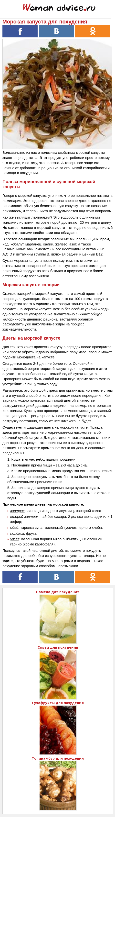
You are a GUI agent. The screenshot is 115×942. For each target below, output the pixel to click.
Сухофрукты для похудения (58, 702)
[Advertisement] (57, 874)
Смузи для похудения (58, 647)
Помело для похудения (57, 591)
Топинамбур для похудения (58, 758)
